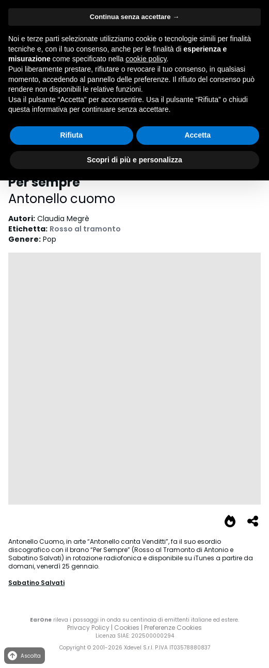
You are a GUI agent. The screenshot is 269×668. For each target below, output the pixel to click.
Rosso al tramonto (85, 229)
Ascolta (23, 655)
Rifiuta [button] (71, 135)
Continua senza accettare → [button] (134, 17)
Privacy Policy (88, 627)
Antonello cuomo (61, 198)
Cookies (126, 627)
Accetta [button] (197, 135)
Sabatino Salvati (36, 582)
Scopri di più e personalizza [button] (134, 160)
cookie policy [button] (145, 59)
